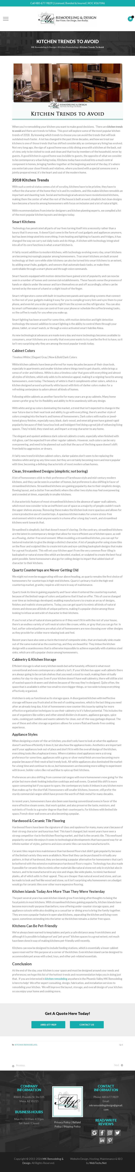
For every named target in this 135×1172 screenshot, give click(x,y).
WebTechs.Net (98, 1163)
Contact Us (86, 1024)
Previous (20, 1065)
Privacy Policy (62, 1122)
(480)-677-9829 (48, 1024)
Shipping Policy (72, 1126)
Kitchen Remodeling (26, 1045)
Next (116, 1065)
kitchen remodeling (56, 978)
